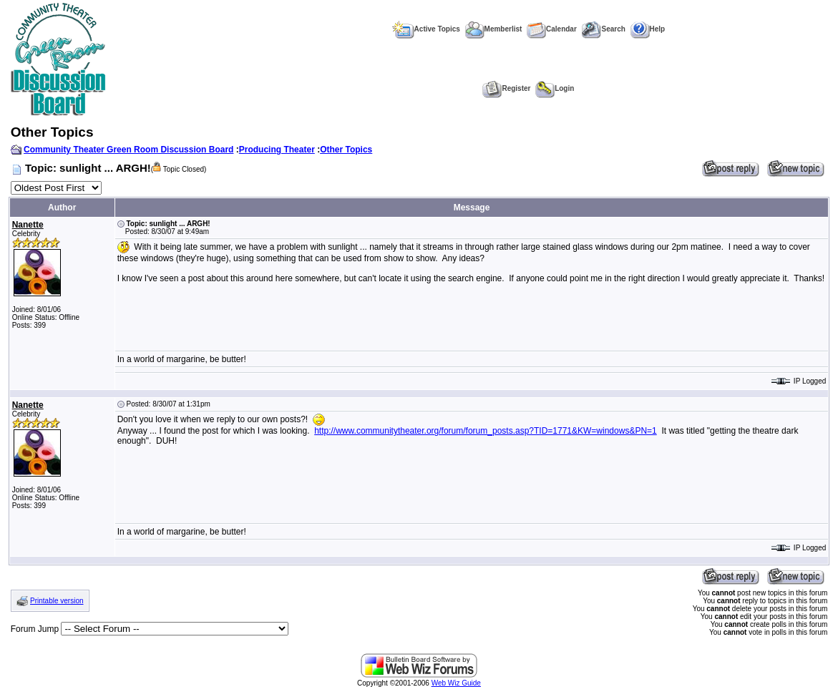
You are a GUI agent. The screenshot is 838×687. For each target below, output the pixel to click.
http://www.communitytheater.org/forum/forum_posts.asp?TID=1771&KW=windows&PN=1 (485, 431)
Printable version (56, 601)
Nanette (28, 225)
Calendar (552, 29)
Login (554, 88)
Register (506, 88)
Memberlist (493, 29)
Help (648, 29)
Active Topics (426, 29)
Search (603, 29)
